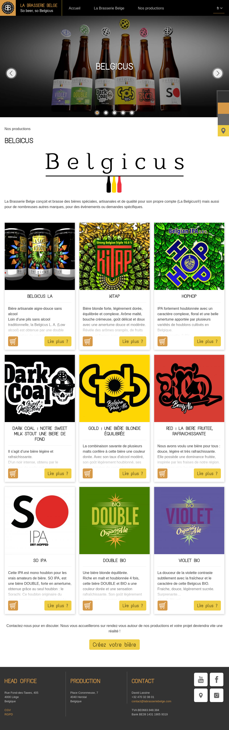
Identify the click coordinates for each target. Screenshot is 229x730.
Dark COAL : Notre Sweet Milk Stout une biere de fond (39, 434)
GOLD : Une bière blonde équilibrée (114, 431)
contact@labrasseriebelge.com (151, 701)
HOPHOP (189, 296)
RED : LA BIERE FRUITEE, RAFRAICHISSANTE (189, 431)
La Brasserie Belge (109, 8)
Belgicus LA (40, 296)
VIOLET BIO (189, 560)
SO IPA (39, 560)
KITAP (114, 296)
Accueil (74, 8)
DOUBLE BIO (114, 560)
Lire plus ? (58, 341)
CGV (8, 710)
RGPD (9, 714)
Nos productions (151, 8)
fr (218, 8)
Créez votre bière (114, 644)
